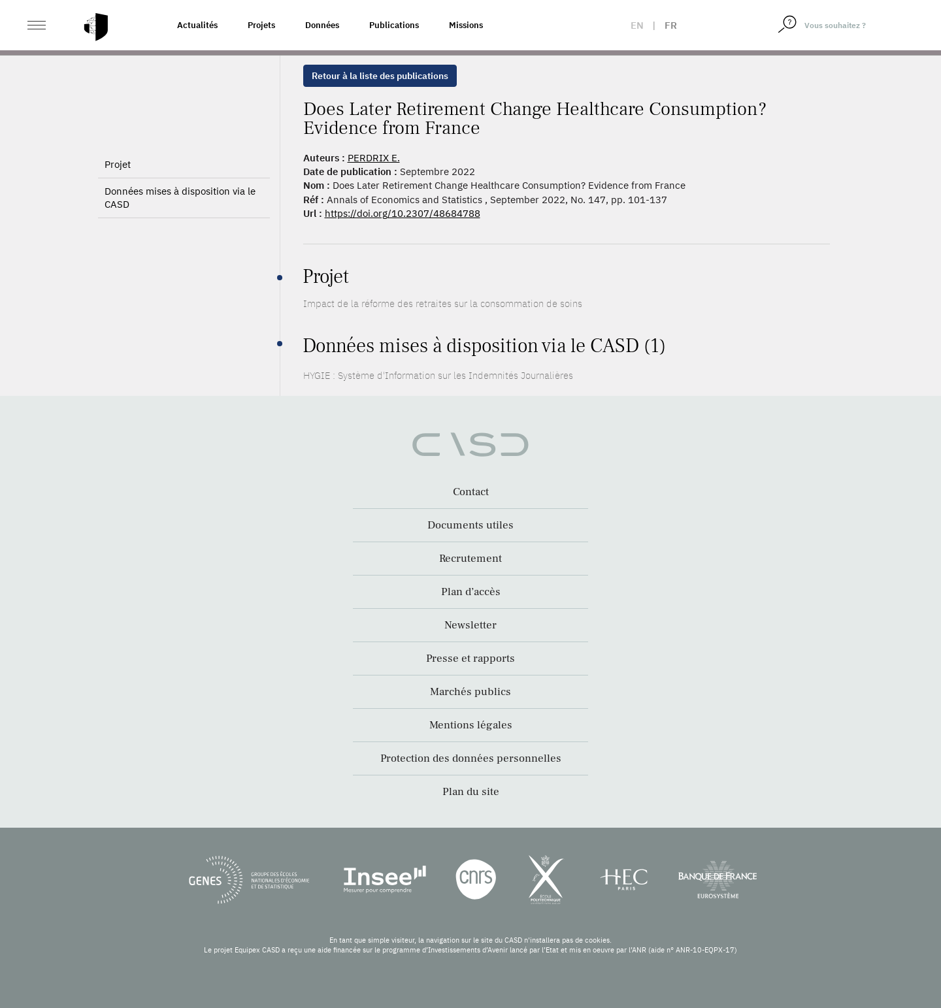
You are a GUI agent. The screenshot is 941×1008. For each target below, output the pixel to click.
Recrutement (470, 558)
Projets (261, 25)
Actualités (197, 25)
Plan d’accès (471, 592)
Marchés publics (470, 692)
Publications (394, 25)
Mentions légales (470, 725)
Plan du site (470, 792)
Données (322, 25)
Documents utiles (470, 525)
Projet (118, 164)
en (637, 25)
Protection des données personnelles (470, 758)
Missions (466, 25)
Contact (471, 492)
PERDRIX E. (374, 158)
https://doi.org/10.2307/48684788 (402, 213)
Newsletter (470, 625)
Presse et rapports (470, 658)
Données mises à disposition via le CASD (180, 197)
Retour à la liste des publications (380, 76)
